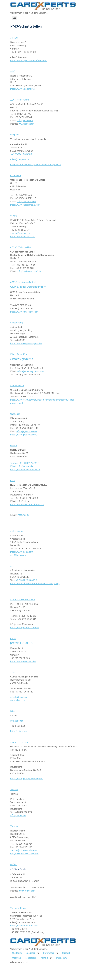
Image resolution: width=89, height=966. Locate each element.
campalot (14, 134)
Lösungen (30, 953)
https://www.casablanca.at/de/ (25, 205)
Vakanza (14, 826)
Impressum (61, 958)
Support (66, 953)
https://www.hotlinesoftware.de (25, 469)
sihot (12, 672)
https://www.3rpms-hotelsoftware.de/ (28, 60)
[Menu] (14, 18)
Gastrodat (15, 414)
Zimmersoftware (18, 908)
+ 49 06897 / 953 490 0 (25, 580)
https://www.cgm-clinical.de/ (24, 311)
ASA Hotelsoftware (19, 99)
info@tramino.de (18, 815)
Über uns (16, 958)
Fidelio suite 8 (17, 385)
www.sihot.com (17, 700)
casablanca (15, 175)
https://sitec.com (18, 731)
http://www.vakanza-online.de (24, 853)
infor (12, 566)
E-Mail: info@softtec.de (21, 466)
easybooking (16, 322)
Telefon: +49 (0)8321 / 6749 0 (24, 463)
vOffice (13, 864)
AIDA (12, 71)
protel (13, 638)
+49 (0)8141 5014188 (21, 154)
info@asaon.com (25, 120)
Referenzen (48, 953)
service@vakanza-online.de (23, 850)
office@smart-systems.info (30, 371)
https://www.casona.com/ (22, 236)
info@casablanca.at (26, 201)
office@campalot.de (19, 159)
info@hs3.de (23, 515)
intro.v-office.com (27, 890)
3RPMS (14, 38)
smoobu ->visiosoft (19, 742)
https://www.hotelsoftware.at (24, 925)
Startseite (17, 953)
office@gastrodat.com (26, 431)
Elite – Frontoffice (18, 354)
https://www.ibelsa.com (21, 552)
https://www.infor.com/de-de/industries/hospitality (35, 583)
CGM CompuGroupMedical (23, 282)
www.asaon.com (26, 124)
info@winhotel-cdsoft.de (29, 271)
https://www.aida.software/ (23, 89)
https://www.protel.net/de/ (23, 661)
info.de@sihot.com (19, 697)
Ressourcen (30, 958)
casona (13, 215)
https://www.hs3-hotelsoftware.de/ (27, 504)
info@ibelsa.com (18, 555)
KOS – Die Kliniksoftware (22, 599)
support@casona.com (20, 233)
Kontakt (44, 958)
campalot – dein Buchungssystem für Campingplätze (35, 164)
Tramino (14, 789)
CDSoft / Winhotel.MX (20, 247)
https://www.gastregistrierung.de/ (26, 778)
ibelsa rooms (16, 531)
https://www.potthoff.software (24, 627)
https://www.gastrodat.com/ (23, 434)
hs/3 (12, 480)
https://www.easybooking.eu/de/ (26, 343)
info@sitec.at (16, 720)
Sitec (12, 711)
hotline (13, 445)
